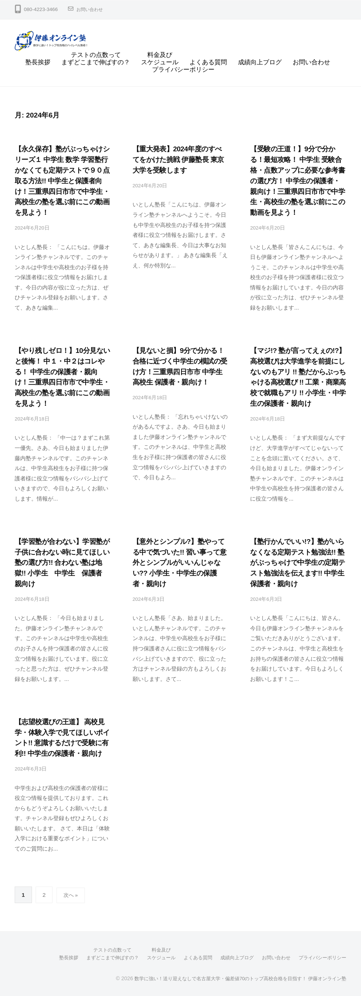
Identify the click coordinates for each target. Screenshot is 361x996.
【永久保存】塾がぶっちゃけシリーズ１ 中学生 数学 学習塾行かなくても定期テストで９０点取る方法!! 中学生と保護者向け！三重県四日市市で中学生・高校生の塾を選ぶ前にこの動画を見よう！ (62, 180)
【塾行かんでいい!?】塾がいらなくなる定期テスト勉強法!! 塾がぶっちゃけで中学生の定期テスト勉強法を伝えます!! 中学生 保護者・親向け (297, 562)
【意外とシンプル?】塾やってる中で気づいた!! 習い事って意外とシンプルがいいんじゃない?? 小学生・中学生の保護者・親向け (180, 562)
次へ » (71, 894)
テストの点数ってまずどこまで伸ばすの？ (95, 58)
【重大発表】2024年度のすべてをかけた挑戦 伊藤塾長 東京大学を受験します (178, 159)
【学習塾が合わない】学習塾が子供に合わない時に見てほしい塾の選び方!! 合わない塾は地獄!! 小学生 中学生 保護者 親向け (62, 562)
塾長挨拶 (37, 62)
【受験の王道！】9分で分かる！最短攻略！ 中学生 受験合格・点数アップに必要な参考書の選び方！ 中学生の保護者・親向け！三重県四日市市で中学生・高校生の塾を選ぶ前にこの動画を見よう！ (297, 180)
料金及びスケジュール (159, 58)
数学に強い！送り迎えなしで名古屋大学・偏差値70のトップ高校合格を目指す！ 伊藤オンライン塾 (232, 977)
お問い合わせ (91, 9)
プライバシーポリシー (183, 69)
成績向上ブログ (260, 62)
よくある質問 (208, 62)
